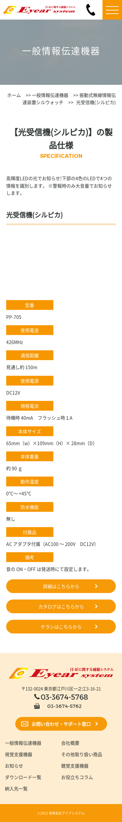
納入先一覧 (16, 788)
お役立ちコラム (77, 777)
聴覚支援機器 (74, 765)
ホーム (14, 95)
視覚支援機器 (18, 754)
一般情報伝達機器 (49, 95)
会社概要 (70, 742)
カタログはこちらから (61, 606)
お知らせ (14, 765)
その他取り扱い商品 (81, 754)
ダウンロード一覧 (23, 777)
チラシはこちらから (61, 626)
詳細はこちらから (61, 586)
